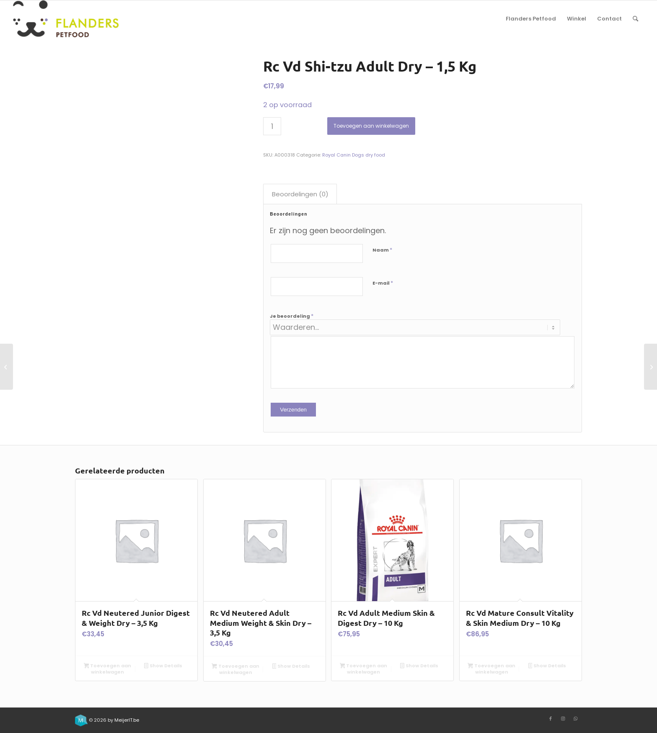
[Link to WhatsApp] (575, 718)
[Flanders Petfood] (65, 18)
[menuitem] (530, 18)
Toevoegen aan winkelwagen (371, 125)
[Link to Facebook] (550, 718)
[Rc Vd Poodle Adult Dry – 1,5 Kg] (650, 367)
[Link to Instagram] (563, 718)
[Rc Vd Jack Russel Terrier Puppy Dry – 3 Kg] (6, 367)
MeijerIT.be (126, 720)
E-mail (382, 283)
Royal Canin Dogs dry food (353, 155)
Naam (382, 250)
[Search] (635, 18)
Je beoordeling (291, 316)
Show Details (163, 666)
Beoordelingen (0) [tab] (300, 194)
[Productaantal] (272, 126)
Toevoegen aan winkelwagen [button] (108, 668)
